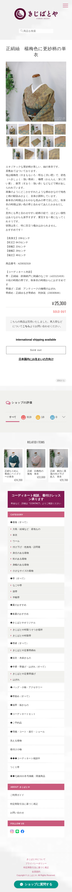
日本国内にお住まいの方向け (36, 359)
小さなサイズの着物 (23, 571)
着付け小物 (16, 749)
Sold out (36, 350)
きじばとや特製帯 (22, 635)
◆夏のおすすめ (18, 605)
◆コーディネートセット (23, 714)
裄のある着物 (19, 559)
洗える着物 (16, 740)
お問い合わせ (17, 812)
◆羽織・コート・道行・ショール (27, 731)
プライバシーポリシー (36, 863)
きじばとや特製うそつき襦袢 (28, 629)
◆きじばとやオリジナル (23, 622)
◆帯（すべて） (18, 578)
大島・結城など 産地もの (26, 529)
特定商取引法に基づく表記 (24, 804)
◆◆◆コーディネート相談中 (25, 758)
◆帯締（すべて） (19, 643)
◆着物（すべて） (19, 522)
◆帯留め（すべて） (20, 696)
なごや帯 (17, 585)
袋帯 (15, 591)
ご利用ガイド (17, 795)
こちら (26, 326)
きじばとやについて (36, 859)
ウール (16, 541)
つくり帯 (14, 767)
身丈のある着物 (21, 553)
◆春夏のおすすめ (19, 614)
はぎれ (16, 679)
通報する (61, 380)
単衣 (15, 535)
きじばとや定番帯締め (24, 650)
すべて (12, 417)
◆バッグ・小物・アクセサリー (26, 687)
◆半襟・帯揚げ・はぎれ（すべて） (28, 666)
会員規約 (36, 871)
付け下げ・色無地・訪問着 (26, 547)
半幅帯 (16, 597)
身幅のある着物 (21, 564)
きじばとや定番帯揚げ (24, 673)
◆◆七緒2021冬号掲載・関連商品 (27, 776)
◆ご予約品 (16, 722)
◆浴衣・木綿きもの (20, 658)
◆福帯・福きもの (19, 705)
